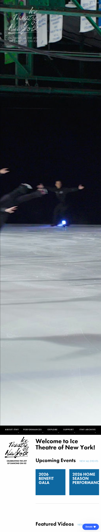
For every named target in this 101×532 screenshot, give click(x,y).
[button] (90, 527)
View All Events (89, 461)
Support (68, 429)
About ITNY (12, 429)
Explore (53, 429)
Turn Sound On (92, 3)
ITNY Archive (87, 429)
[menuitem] (12, 430)
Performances (32, 429)
